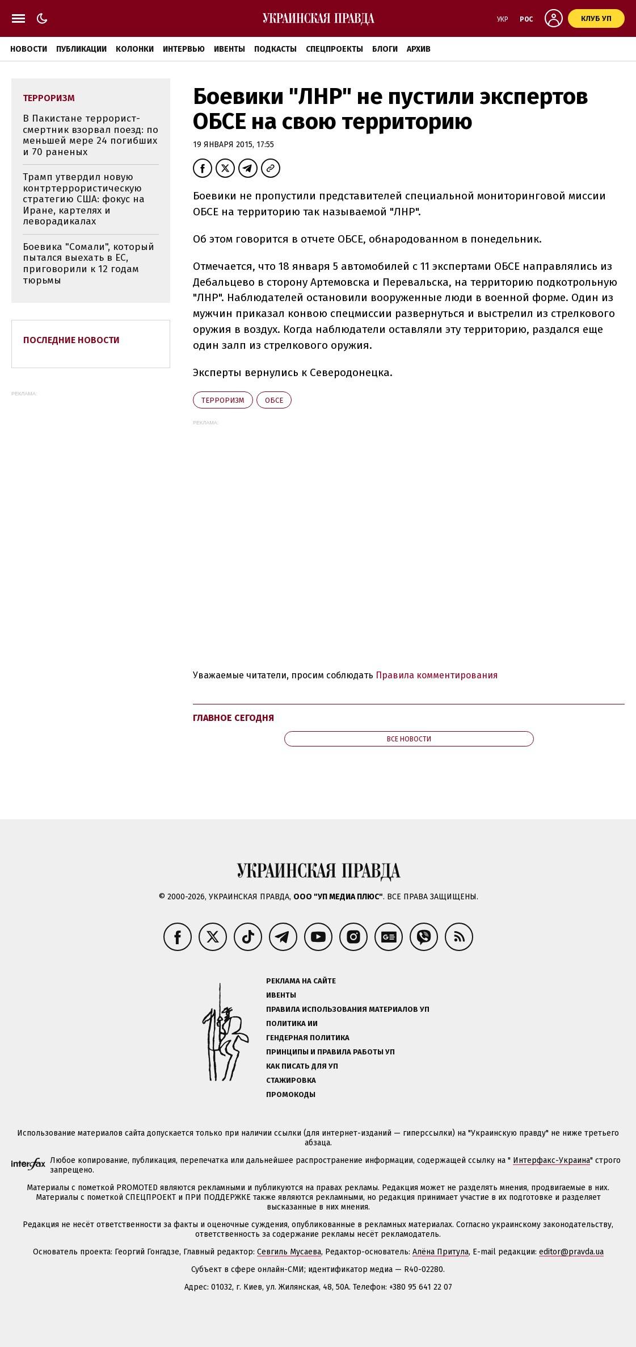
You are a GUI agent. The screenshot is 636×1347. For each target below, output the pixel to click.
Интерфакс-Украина (551, 1160)
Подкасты (275, 49)
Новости (28, 49)
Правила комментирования (437, 675)
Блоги (385, 49)
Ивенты (229, 49)
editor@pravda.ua (571, 1252)
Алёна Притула (440, 1252)
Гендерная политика (307, 1037)
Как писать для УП (302, 1066)
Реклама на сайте (301, 981)
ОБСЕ (274, 400)
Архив (419, 49)
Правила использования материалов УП (347, 1009)
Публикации (81, 49)
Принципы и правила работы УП (330, 1052)
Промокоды (290, 1094)
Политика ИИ (292, 1023)
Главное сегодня (233, 717)
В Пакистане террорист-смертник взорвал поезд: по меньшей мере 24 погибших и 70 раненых (90, 135)
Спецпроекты (334, 49)
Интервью (184, 49)
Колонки (135, 49)
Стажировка (291, 1080)
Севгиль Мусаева (289, 1252)
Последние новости (71, 340)
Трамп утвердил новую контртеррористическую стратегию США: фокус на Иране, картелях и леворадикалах (84, 199)
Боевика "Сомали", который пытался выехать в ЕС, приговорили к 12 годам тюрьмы (88, 263)
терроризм (223, 400)
